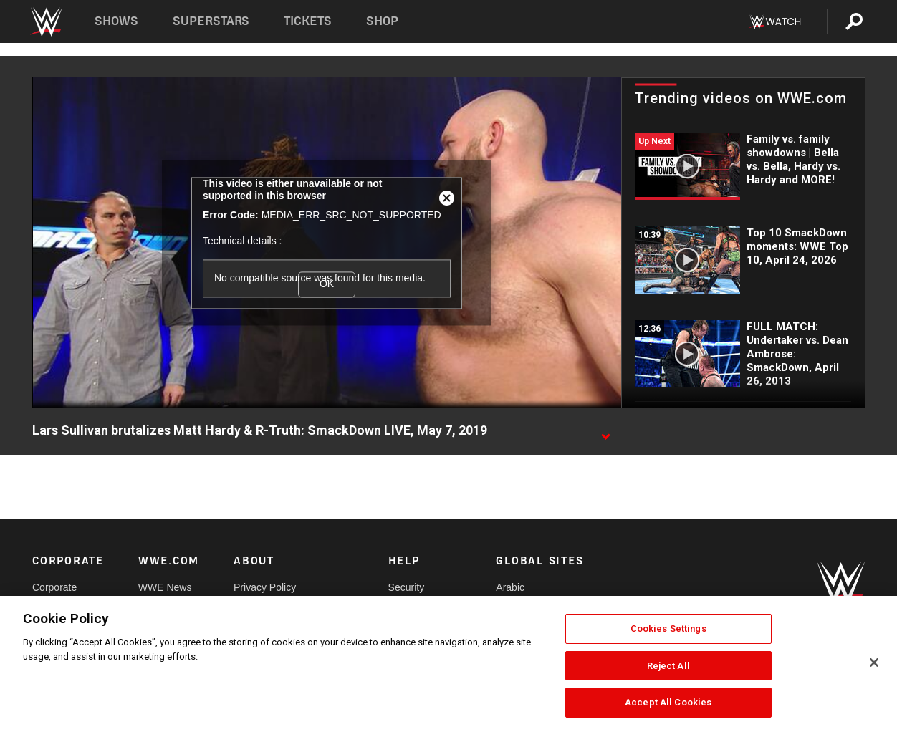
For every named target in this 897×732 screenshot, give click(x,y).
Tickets (308, 21)
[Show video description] (605, 431)
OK (327, 283)
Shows (116, 21)
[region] (448, 664)
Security (406, 587)
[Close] (874, 662)
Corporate (54, 587)
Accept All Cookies (668, 702)
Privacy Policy (265, 587)
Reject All (668, 665)
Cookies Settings (668, 628)
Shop (382, 21)
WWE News (165, 587)
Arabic (510, 587)
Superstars (211, 21)
